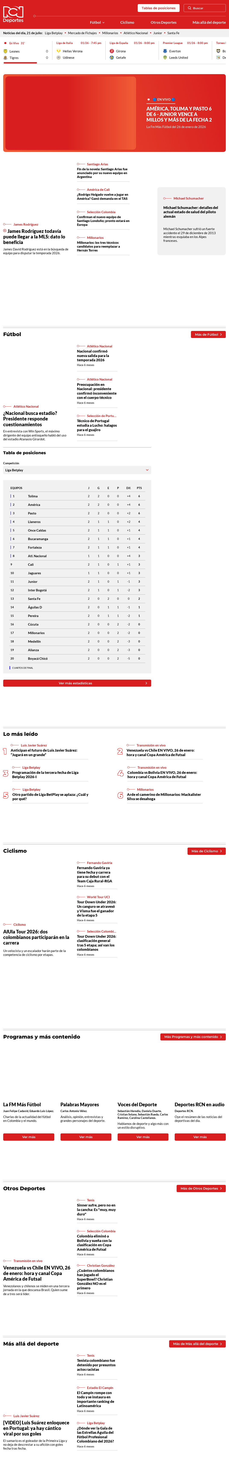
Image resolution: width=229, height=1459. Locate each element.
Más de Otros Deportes (201, 1188)
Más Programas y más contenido (193, 1037)
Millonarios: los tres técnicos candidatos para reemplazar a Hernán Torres (98, 246)
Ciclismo (127, 22)
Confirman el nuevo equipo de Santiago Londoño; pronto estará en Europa (103, 221)
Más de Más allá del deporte (197, 1344)
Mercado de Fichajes (82, 33)
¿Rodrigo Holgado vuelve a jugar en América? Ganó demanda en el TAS (102, 196)
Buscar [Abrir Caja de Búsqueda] (195, 8)
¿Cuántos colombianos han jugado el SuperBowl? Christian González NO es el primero (95, 1279)
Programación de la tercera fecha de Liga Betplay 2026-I (45, 774)
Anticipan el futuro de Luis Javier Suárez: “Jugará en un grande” (44, 752)
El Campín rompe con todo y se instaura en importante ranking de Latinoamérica (95, 1399)
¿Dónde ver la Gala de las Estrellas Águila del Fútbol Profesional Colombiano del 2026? (95, 1435)
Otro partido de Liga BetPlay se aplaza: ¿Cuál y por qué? (50, 796)
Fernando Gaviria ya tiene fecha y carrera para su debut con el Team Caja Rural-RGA (94, 874)
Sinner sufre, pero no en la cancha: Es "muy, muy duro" (96, 1209)
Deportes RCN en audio (200, 1104)
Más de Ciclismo (207, 851)
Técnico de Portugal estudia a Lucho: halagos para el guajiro (97, 425)
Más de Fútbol (208, 334)
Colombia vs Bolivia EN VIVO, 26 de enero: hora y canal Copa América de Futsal (162, 774)
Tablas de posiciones (159, 8)
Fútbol (95, 22)
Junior (157, 33)
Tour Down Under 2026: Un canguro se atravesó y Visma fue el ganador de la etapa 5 (96, 908)
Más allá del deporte (209, 22)
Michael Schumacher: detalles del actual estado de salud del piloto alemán (190, 212)
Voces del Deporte (137, 1104)
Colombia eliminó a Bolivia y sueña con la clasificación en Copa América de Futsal (94, 1243)
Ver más (28, 1137)
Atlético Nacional (136, 33)
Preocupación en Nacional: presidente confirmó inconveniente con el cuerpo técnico (97, 391)
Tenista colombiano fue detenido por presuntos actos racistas (96, 1364)
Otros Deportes (163, 22)
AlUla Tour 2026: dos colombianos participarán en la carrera (36, 937)
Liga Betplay (54, 33)
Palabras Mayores (80, 1104)
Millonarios (110, 33)
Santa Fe (173, 33)
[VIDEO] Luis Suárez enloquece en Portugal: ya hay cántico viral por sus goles (36, 1428)
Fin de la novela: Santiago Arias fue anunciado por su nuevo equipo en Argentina (102, 173)
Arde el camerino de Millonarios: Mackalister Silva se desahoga (164, 796)
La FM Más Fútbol (22, 1104)
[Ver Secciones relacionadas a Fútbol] (103, 22)
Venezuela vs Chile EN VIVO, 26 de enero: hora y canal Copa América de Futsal (161, 752)
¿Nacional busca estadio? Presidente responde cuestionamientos (30, 418)
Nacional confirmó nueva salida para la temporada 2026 (93, 355)
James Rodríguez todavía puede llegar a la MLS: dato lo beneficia (34, 236)
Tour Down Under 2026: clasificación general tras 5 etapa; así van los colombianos (96, 943)
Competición (11, 463)
